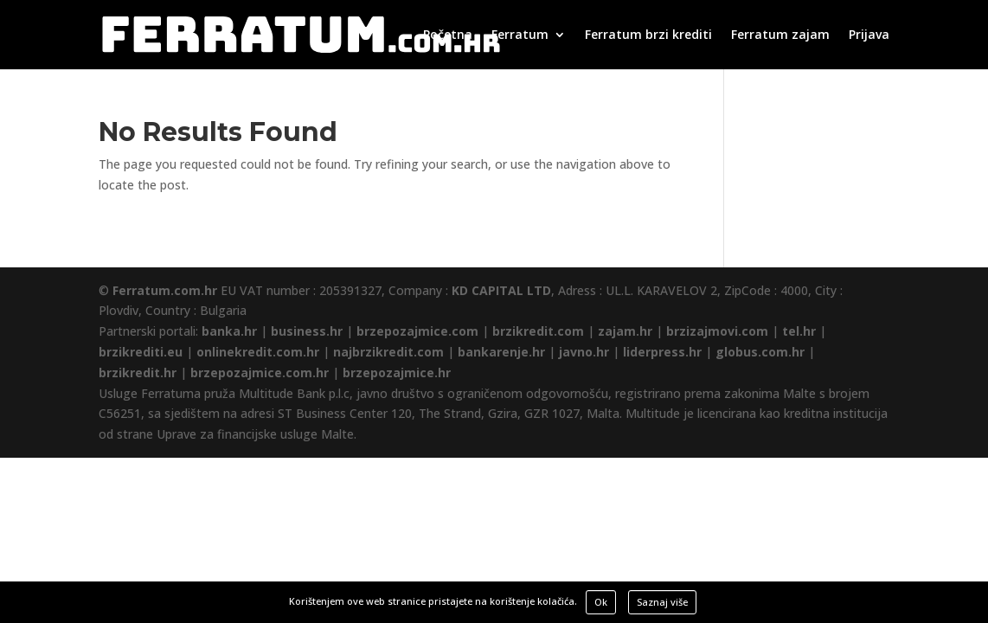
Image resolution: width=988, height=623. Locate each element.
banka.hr (229, 331)
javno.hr (584, 352)
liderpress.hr (662, 352)
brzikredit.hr (137, 372)
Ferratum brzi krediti (648, 35)
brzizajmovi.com (717, 331)
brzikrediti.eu (141, 352)
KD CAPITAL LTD (501, 290)
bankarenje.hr (501, 352)
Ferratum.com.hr (164, 290)
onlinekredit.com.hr (257, 352)
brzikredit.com (538, 331)
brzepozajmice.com (417, 331)
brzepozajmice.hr (397, 372)
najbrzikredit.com (388, 352)
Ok (600, 601)
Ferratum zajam (780, 35)
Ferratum (520, 35)
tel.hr (799, 331)
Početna (447, 35)
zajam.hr (625, 331)
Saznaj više (662, 601)
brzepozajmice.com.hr (259, 372)
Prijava (869, 35)
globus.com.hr (760, 352)
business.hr (307, 331)
